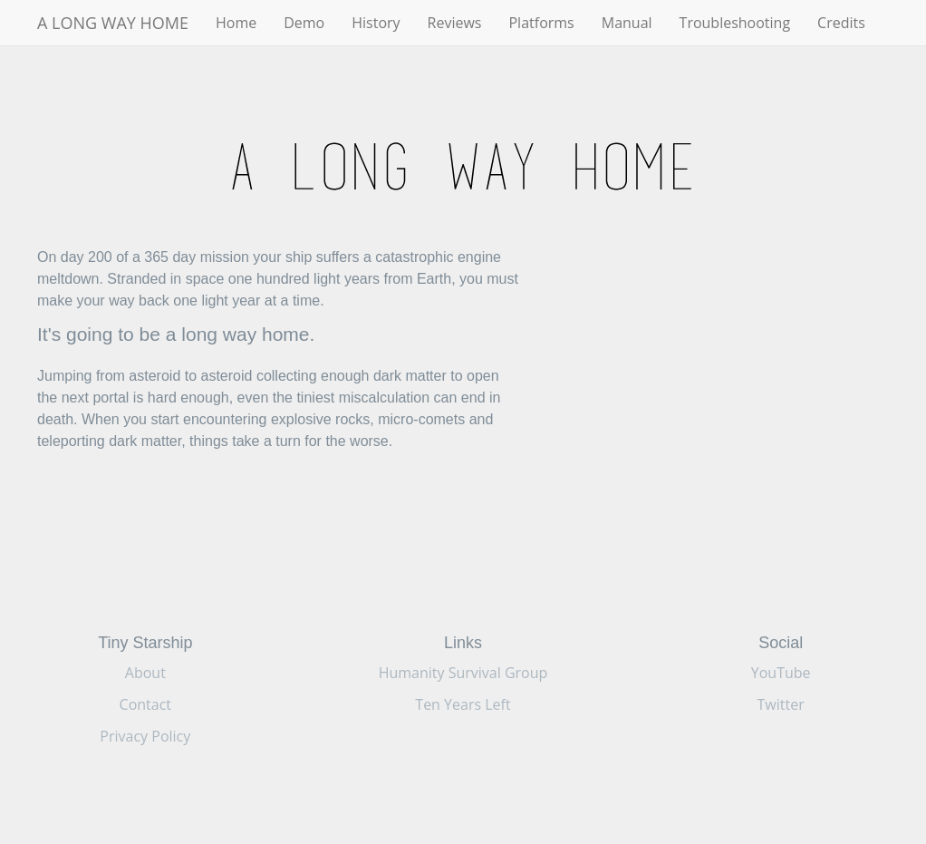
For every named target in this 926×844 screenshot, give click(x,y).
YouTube (781, 673)
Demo (304, 23)
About (145, 673)
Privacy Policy (145, 736)
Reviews (455, 23)
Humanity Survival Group (463, 673)
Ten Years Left (462, 704)
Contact (145, 704)
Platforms (541, 23)
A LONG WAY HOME (112, 23)
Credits (841, 23)
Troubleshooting (735, 23)
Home (236, 23)
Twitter (781, 704)
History (376, 23)
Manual (627, 23)
